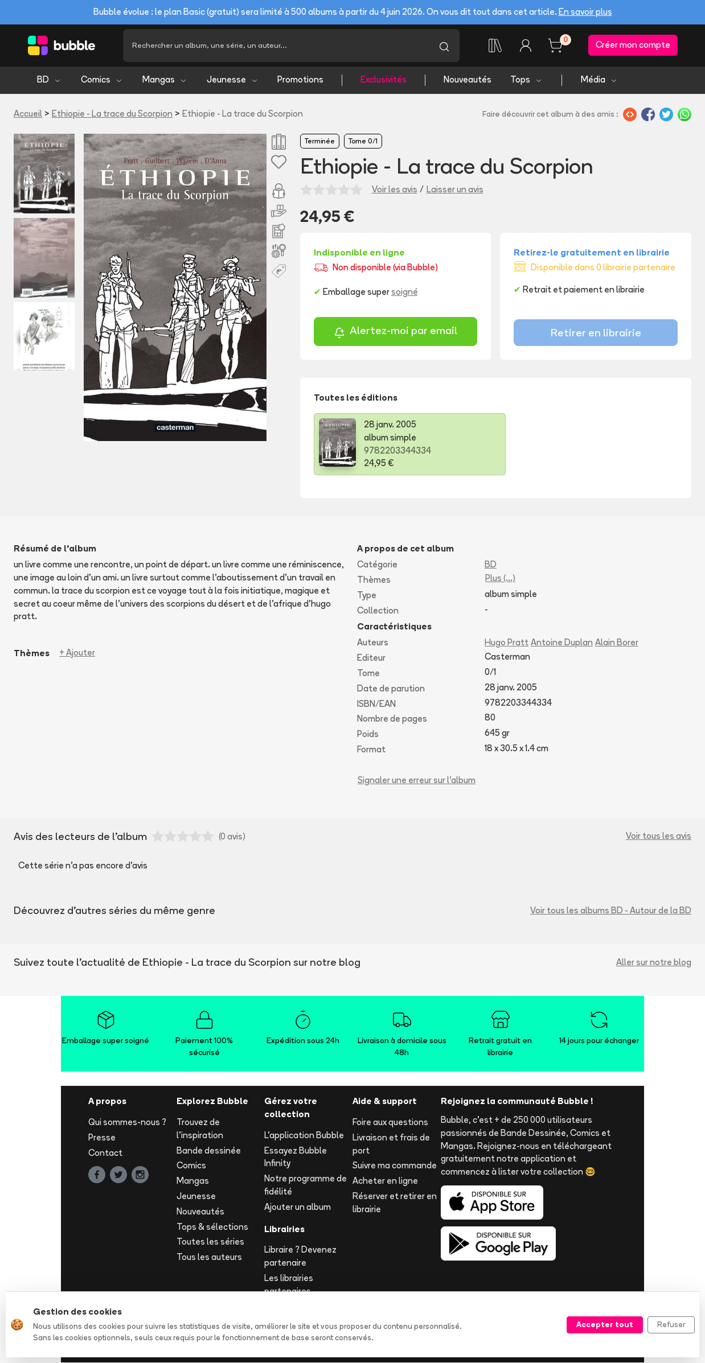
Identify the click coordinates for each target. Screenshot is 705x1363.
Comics (102, 80)
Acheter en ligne (385, 1181)
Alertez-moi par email (395, 332)
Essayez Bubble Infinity (295, 1157)
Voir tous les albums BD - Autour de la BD (610, 910)
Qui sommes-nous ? (127, 1122)
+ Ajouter (77, 653)
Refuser (671, 1324)
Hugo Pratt (506, 642)
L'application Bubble (304, 1135)
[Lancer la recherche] (444, 45)
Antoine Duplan (562, 642)
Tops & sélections (212, 1226)
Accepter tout (604, 1324)
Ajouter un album (297, 1206)
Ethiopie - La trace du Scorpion (112, 113)
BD (49, 80)
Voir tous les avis (658, 836)
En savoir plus (585, 11)
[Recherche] (275, 45)
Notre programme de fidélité (305, 1185)
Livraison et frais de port (391, 1144)
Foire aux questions (390, 1122)
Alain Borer (616, 642)
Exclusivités (383, 80)
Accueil (28, 113)
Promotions (300, 80)
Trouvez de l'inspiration (200, 1128)
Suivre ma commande (394, 1165)
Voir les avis (394, 189)
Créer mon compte (633, 45)
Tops (526, 80)
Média (599, 80)
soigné (404, 291)
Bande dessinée (209, 1150)
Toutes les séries (210, 1242)
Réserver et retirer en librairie (394, 1202)
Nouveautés (467, 80)
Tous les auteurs (209, 1257)
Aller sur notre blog (653, 962)
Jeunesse (233, 80)
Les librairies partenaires (288, 1284)
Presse (102, 1137)
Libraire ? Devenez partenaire (300, 1257)
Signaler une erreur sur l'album (417, 780)
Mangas (164, 80)
